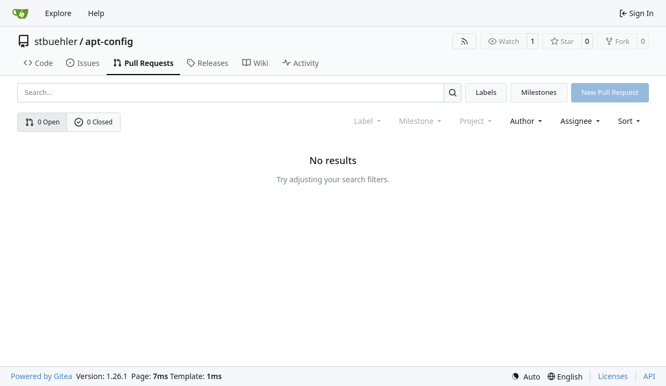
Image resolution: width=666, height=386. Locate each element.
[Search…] (452, 92)
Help (96, 13)
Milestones (539, 92)
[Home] (20, 13)
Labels (486, 92)
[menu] (630, 121)
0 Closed (93, 122)
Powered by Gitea (41, 376)
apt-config (109, 41)
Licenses (613, 376)
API (649, 376)
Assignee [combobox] (581, 121)
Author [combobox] (527, 121)
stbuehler (56, 41)
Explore (58, 13)
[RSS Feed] (464, 41)
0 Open (42, 122)
